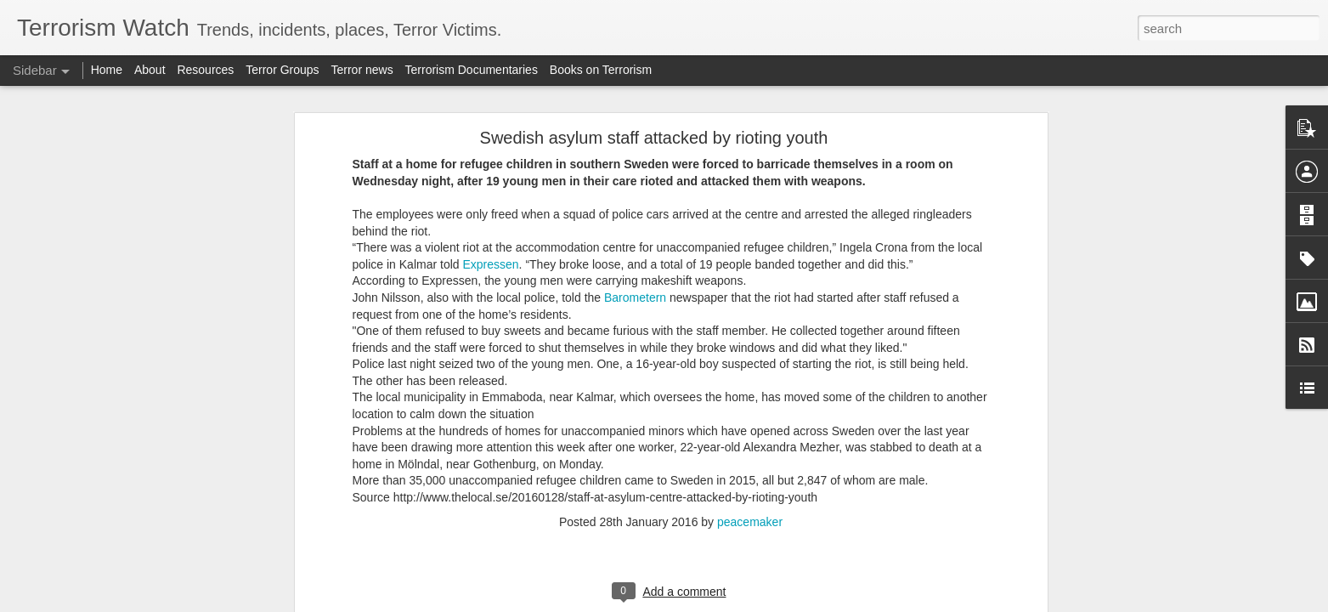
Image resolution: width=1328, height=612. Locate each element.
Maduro (379, 223)
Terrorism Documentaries (471, 69)
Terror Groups (282, 69)
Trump (251, 289)
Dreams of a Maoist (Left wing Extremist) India (146, 448)
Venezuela (250, 356)
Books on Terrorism (601, 69)
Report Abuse (766, 603)
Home (106, 69)
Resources (205, 69)
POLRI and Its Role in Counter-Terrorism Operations (160, 524)
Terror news (362, 69)
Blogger (717, 603)
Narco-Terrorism (413, 239)
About (150, 69)
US (400, 339)
